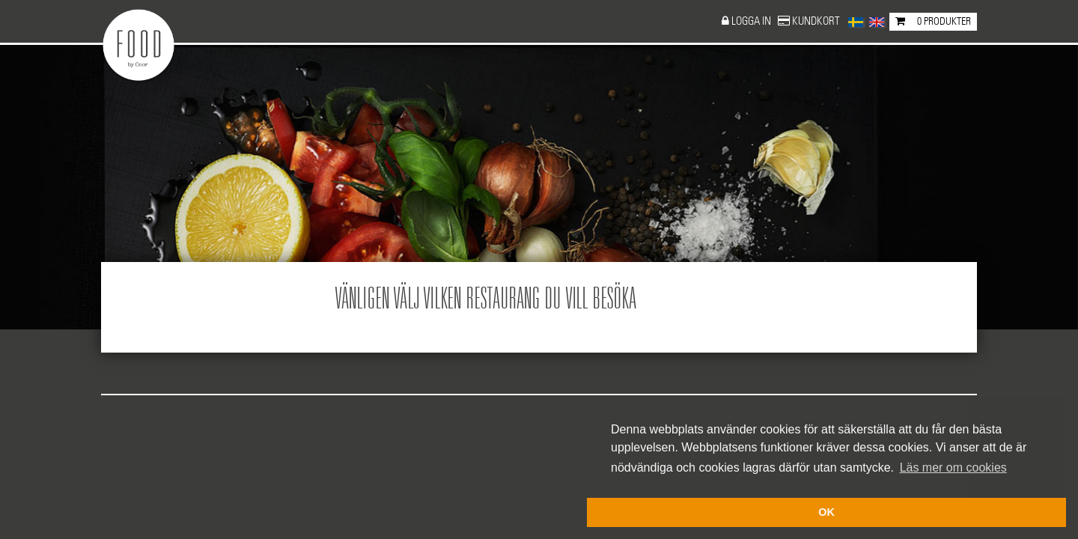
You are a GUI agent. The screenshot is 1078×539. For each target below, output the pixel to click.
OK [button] (826, 512)
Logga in (752, 21)
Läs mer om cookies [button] (953, 467)
